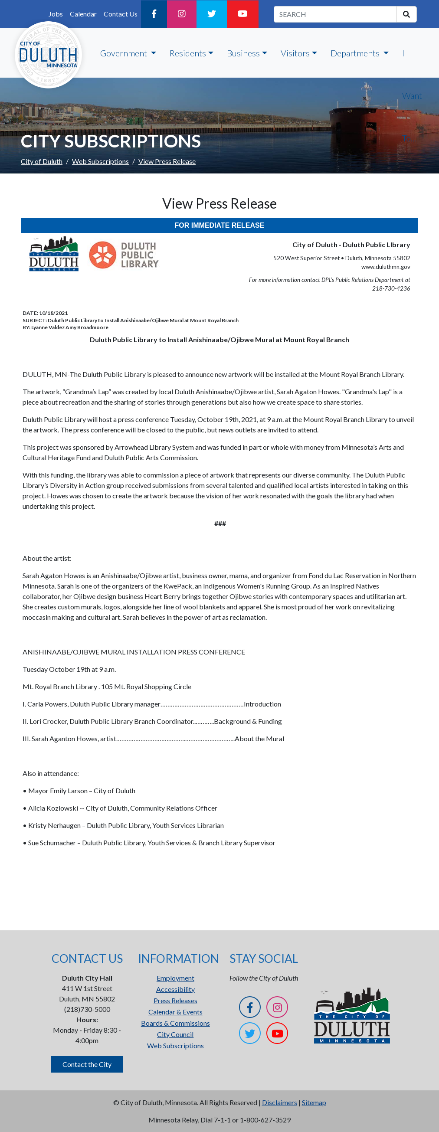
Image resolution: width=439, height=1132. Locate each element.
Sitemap (314, 1102)
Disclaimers (279, 1102)
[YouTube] (243, 14)
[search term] (335, 14)
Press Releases (175, 1000)
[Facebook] (154, 14)
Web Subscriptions (100, 161)
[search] (406, 14)
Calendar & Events (175, 1012)
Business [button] (243, 53)
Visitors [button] (295, 53)
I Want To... (412, 95)
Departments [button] (356, 53)
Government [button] (124, 53)
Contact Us (121, 14)
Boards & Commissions (175, 1023)
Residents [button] (188, 53)
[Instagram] (182, 14)
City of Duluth (41, 161)
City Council (175, 1034)
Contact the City (86, 1064)
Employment (175, 978)
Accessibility (175, 989)
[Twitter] (212, 14)
